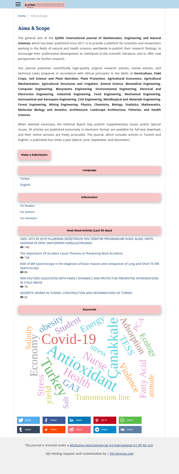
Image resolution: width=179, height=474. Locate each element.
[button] (28, 420)
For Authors (27, 212)
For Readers (27, 205)
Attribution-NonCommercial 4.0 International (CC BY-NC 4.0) (111, 445)
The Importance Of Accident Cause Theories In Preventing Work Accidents (71, 253)
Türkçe (24, 178)
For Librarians (28, 218)
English (25, 185)
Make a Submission (34, 154)
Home (22, 16)
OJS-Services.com (122, 453)
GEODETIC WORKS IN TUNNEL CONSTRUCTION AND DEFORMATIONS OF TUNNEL (76, 293)
